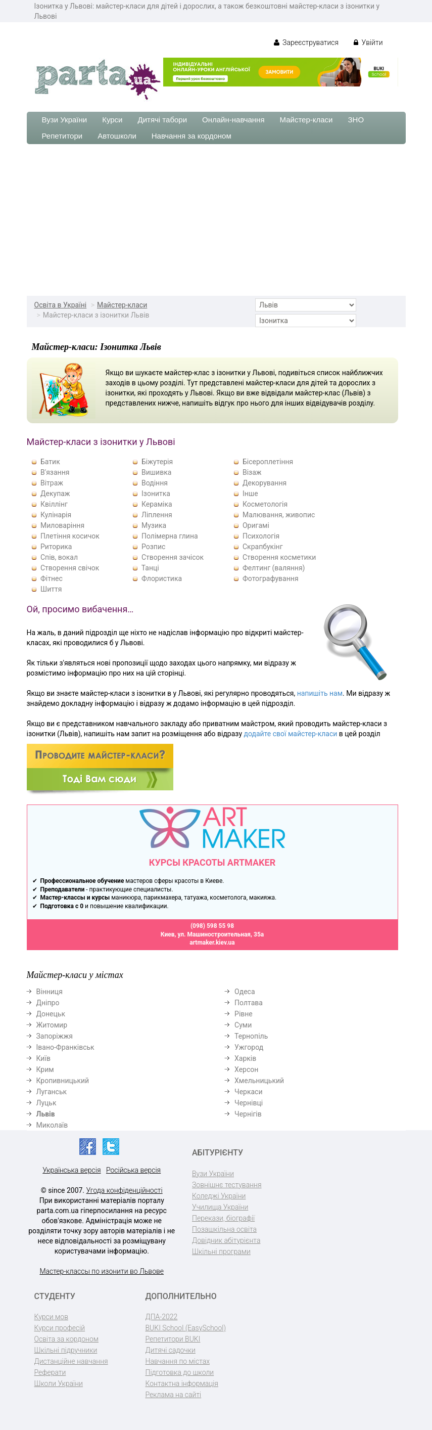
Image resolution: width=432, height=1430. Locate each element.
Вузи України (64, 119)
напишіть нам (320, 693)
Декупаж (55, 493)
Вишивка (156, 472)
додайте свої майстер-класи (291, 734)
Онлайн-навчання (233, 119)
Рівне (243, 1014)
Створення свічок (69, 568)
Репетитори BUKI (173, 1339)
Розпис (153, 547)
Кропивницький (62, 1081)
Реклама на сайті (174, 1395)
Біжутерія (157, 462)
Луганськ (51, 1092)
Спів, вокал (59, 557)
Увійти (368, 42)
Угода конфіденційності (124, 1190)
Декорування (264, 483)
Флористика (161, 578)
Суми (243, 1025)
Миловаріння (62, 525)
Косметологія (265, 504)
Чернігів (248, 1114)
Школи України (58, 1383)
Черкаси (248, 1092)
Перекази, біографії (223, 1218)
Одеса (244, 992)
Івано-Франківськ (65, 1047)
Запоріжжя (54, 1036)
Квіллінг (54, 504)
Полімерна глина (169, 536)
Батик (50, 462)
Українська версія (71, 1170)
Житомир (52, 1025)
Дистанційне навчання (71, 1361)
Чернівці (248, 1103)
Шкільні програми (221, 1251)
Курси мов (51, 1317)
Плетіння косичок (70, 536)
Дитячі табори (162, 119)
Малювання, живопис (279, 515)
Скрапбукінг (263, 547)
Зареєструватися (306, 42)
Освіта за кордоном (66, 1339)
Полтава (248, 1003)
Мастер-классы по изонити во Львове (101, 1271)
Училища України (220, 1207)
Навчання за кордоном (191, 135)
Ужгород (248, 1047)
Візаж (252, 472)
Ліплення (156, 515)
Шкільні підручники (66, 1350)
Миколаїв (52, 1125)
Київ (43, 1058)
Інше (250, 493)
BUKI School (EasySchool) (186, 1328)
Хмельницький (259, 1081)
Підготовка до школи (180, 1372)
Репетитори (62, 135)
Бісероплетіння (268, 462)
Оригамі (256, 525)
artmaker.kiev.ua (212, 942)
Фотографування (271, 578)
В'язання (54, 472)
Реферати (50, 1372)
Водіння (154, 483)
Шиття (51, 589)
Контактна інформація (182, 1383)
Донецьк (50, 1014)
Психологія (261, 536)
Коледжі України (219, 1196)
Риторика (56, 547)
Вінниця (49, 992)
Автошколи (117, 135)
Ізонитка (155, 493)
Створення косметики (279, 557)
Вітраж (51, 483)
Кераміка (156, 504)
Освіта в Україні (60, 305)
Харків (245, 1058)
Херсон (246, 1069)
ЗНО (356, 119)
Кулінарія (55, 515)
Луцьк (46, 1103)
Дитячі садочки (171, 1350)
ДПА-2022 (162, 1317)
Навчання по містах (178, 1361)
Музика (153, 525)
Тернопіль (251, 1036)
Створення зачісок (172, 557)
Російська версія (133, 1170)
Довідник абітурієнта (226, 1240)
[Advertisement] (216, 220)
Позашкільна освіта (224, 1229)
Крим (45, 1069)
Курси (112, 119)
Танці (150, 568)
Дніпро (48, 1003)
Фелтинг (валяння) (274, 568)
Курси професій (59, 1328)
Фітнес (51, 578)
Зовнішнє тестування (227, 1185)
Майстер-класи (306, 119)
